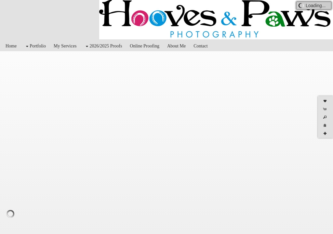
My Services (65, 46)
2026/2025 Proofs (103, 46)
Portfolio (35, 46)
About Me (176, 46)
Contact (200, 46)
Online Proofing (144, 46)
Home (11, 46)
